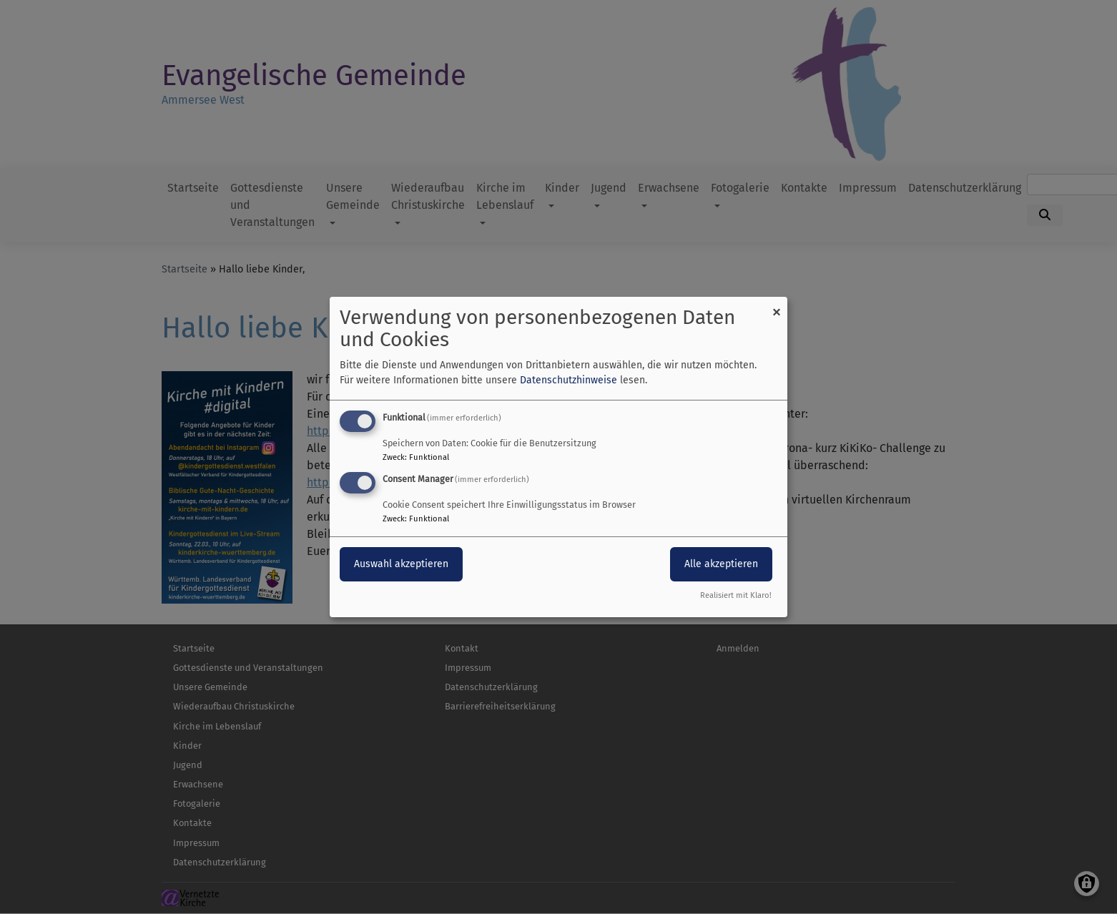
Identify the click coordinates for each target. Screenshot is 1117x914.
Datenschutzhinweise (568, 380)
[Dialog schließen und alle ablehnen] (776, 306)
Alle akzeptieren (721, 564)
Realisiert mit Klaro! (736, 595)
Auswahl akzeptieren (401, 564)
